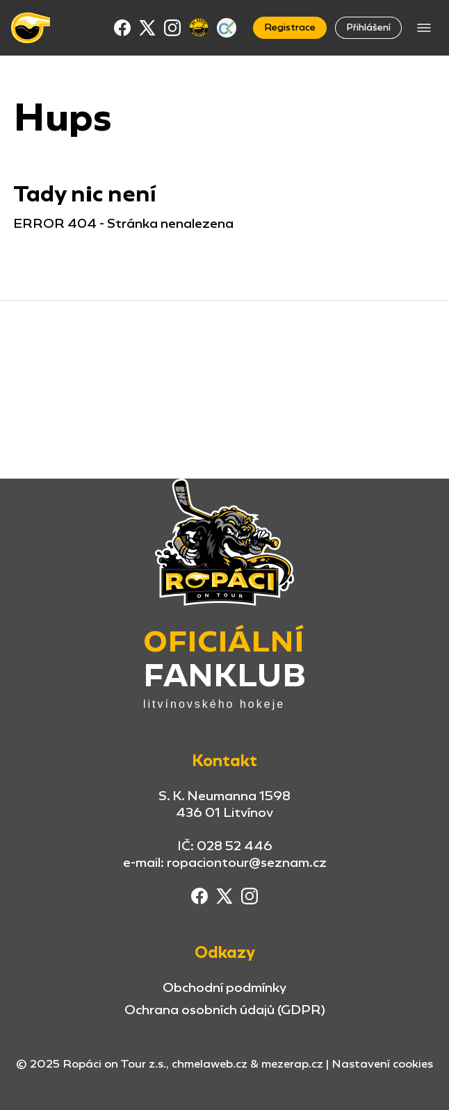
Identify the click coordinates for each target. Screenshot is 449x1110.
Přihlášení (368, 27)
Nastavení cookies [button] (382, 1064)
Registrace (290, 27)
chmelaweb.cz (209, 1064)
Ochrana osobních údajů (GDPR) (224, 1010)
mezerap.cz (292, 1064)
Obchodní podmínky (224, 987)
